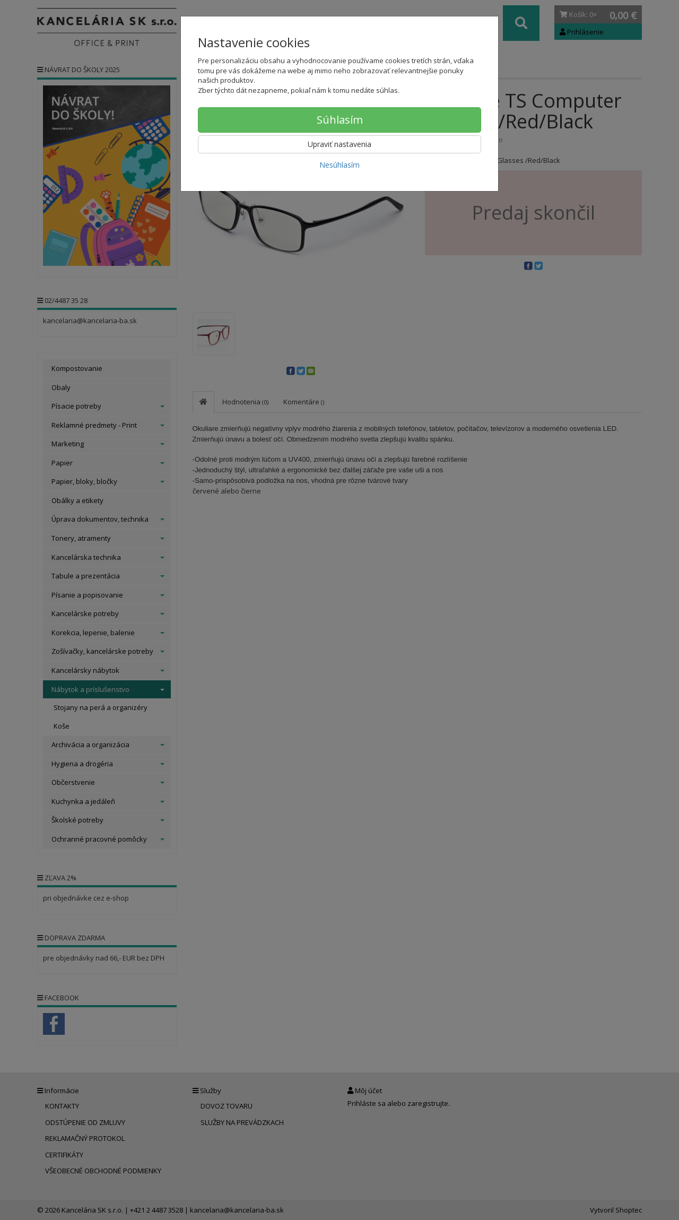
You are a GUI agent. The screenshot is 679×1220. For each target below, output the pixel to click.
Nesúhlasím (339, 165)
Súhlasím (340, 120)
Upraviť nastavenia (339, 144)
